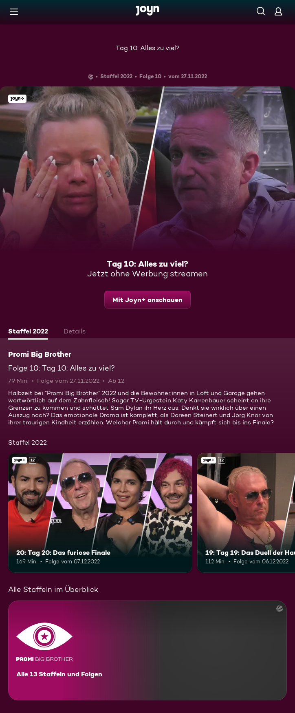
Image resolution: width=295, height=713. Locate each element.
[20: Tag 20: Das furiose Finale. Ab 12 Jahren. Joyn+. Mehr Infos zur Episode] (100, 513)
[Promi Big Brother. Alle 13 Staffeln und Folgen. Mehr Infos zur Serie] (147, 650)
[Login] (278, 11)
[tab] (28, 332)
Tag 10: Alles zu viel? (148, 48)
